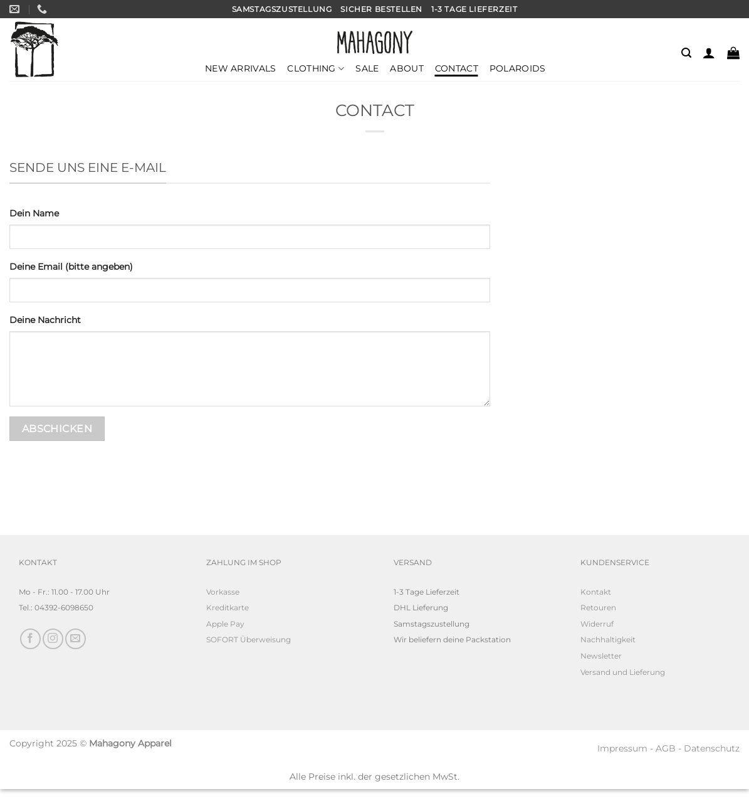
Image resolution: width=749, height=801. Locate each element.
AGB (666, 748)
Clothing (315, 69)
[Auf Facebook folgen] (30, 639)
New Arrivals (240, 68)
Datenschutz (712, 748)
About (406, 68)
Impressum (622, 748)
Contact (456, 68)
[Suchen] (686, 53)
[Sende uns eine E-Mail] (75, 639)
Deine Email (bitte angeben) (71, 266)
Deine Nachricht (45, 320)
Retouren (598, 607)
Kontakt (595, 592)
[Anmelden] (709, 52)
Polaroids (518, 68)
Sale (367, 68)
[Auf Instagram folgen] (53, 639)
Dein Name (34, 213)
